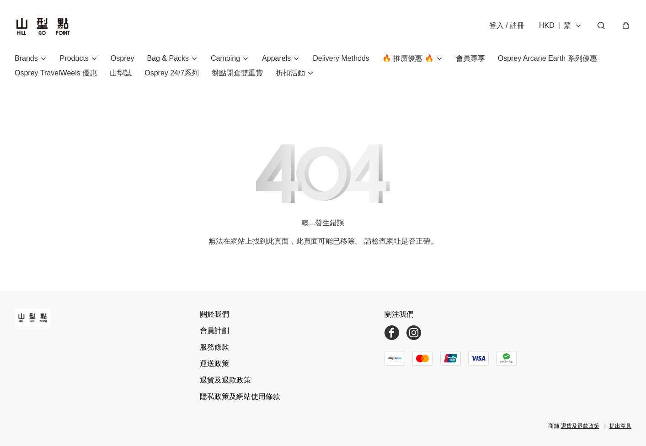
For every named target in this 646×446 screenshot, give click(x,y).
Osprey (122, 58)
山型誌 (121, 73)
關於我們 (214, 314)
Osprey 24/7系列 (171, 73)
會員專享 (470, 58)
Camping (225, 58)
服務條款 (214, 347)
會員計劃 (214, 330)
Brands (26, 58)
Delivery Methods (341, 58)
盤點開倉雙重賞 (237, 73)
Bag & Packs (168, 58)
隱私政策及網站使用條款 (240, 396)
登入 (506, 25)
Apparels (276, 58)
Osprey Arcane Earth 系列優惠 (547, 58)
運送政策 (214, 363)
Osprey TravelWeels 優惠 (56, 73)
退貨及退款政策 (225, 380)
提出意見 (620, 426)
